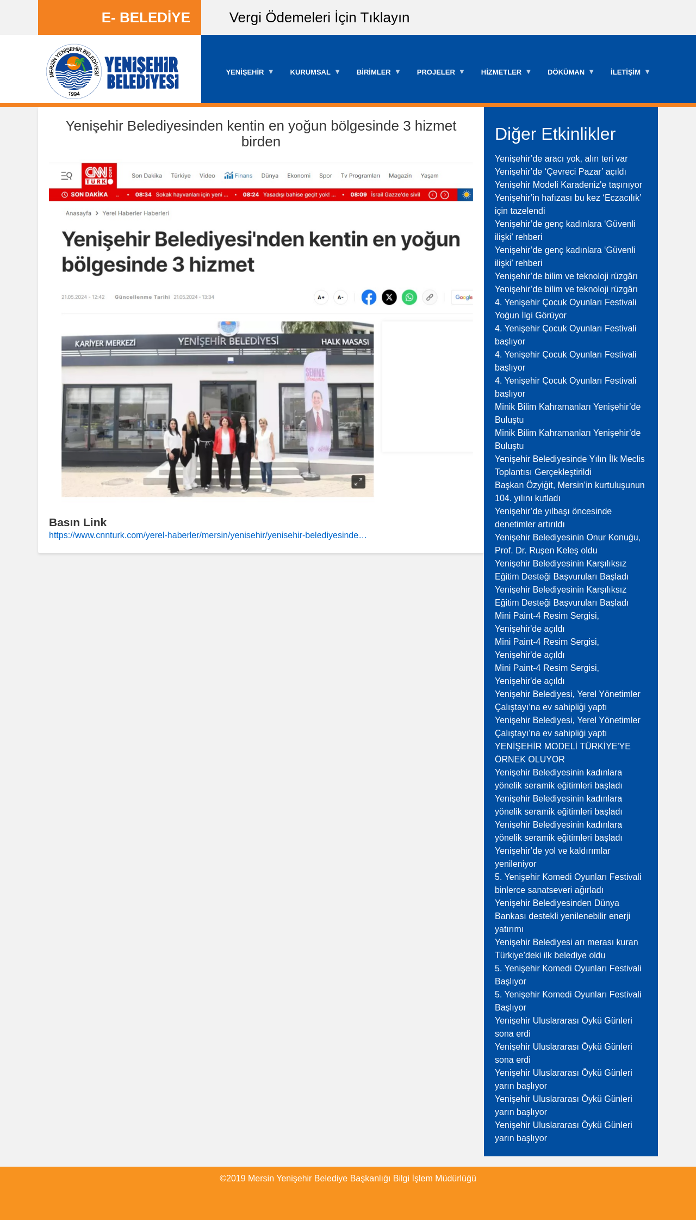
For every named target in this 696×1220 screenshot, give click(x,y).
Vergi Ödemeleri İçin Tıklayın (319, 17)
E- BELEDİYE (146, 17)
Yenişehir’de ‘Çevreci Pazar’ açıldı (560, 171)
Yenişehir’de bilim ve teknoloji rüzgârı (566, 276)
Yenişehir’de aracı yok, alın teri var (561, 158)
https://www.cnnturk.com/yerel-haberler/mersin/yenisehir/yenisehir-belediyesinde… (208, 535)
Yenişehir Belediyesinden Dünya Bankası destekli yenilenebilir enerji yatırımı (562, 916)
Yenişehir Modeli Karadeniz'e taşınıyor (568, 184)
